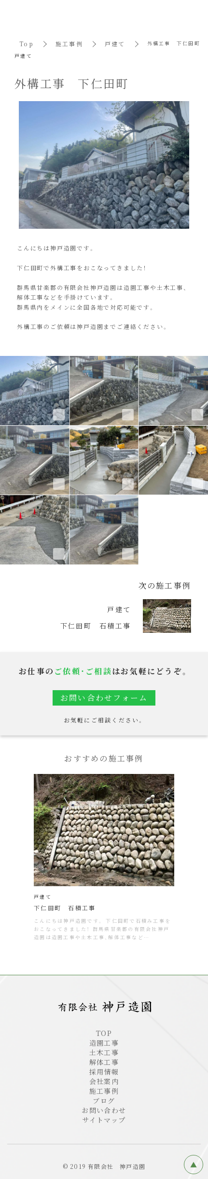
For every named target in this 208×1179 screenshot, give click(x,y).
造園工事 (104, 1043)
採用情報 (104, 1071)
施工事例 (69, 43)
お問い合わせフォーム (104, 697)
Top (26, 43)
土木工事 (104, 1052)
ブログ (104, 1100)
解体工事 (104, 1062)
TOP (104, 1033)
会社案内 (104, 1081)
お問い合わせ (104, 1110)
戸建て (115, 43)
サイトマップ (103, 1120)
